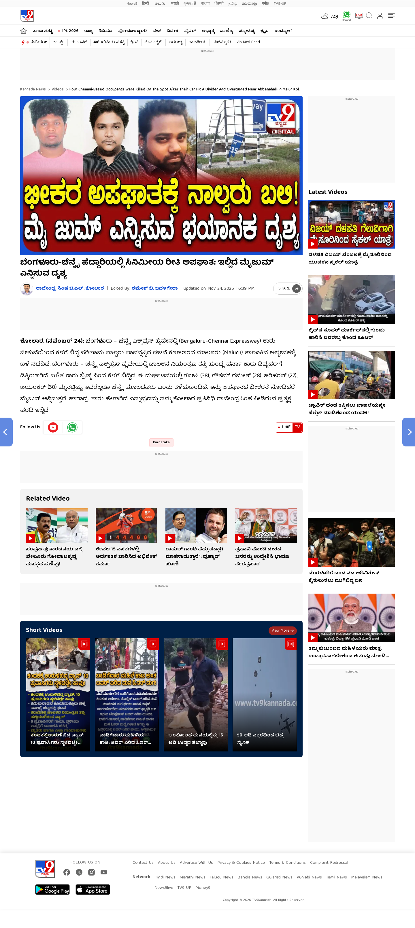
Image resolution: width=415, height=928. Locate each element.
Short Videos (44, 630)
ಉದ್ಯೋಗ (283, 31)
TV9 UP (184, 888)
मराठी (175, 4)
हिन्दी (146, 4)
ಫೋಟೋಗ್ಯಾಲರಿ (132, 31)
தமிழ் (232, 4)
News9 (132, 4)
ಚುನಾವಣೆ (79, 42)
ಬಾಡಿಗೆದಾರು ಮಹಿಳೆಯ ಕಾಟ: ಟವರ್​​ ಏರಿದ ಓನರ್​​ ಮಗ (123, 739)
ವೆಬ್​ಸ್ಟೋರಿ (222, 42)
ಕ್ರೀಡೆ (134, 42)
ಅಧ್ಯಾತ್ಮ (208, 31)
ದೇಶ (156, 31)
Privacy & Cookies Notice (241, 863)
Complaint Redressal (329, 863)
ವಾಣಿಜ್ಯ (226, 31)
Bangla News (249, 877)
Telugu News (221, 877)
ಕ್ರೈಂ (265, 31)
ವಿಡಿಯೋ (39, 42)
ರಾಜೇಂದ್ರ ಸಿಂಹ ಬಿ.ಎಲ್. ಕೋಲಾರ (70, 289)
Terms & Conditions (287, 863)
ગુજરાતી (190, 4)
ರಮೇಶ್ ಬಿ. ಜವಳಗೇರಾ (155, 289)
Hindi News (165, 877)
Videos (57, 89)
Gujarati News (279, 877)
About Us (167, 863)
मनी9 (265, 4)
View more (282, 630)
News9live (163, 888)
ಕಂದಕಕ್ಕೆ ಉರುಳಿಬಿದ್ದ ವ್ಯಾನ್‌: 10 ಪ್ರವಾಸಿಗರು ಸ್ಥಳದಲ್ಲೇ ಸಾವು (57, 739)
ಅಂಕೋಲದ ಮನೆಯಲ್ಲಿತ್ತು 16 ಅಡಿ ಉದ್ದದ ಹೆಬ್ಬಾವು (195, 739)
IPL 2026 (70, 31)
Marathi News (192, 877)
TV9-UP (280, 4)
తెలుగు (161, 4)
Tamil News (336, 877)
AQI (334, 17)
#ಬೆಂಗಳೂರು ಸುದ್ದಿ (108, 42)
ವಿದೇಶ (172, 31)
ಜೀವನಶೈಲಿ (153, 42)
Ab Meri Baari (248, 42)
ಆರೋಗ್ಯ (175, 42)
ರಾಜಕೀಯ (197, 42)
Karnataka (161, 443)
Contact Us (143, 863)
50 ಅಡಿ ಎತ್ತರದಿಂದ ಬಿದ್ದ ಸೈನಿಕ (260, 739)
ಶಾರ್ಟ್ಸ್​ (59, 42)
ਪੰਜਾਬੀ (219, 4)
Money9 (202, 888)
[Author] (26, 289)
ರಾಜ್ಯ (88, 31)
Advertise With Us (196, 863)
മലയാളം (249, 4)
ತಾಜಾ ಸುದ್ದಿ (42, 31)
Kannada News (33, 89)
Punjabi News (309, 877)
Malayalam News (366, 877)
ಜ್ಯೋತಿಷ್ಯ (247, 31)
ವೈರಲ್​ (190, 31)
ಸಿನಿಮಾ (105, 31)
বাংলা (205, 4)
